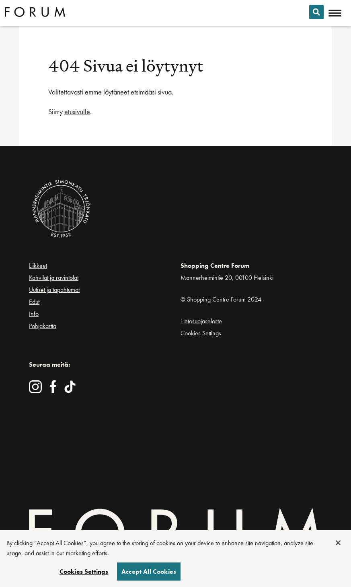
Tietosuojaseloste (201, 321)
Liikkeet (38, 265)
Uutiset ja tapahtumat (54, 289)
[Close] (338, 543)
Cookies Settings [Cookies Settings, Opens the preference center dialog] (84, 571)
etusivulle (77, 111)
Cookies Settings (201, 333)
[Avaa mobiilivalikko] (334, 13)
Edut (34, 302)
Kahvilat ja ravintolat (53, 277)
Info (34, 314)
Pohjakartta (42, 326)
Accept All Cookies (148, 571)
